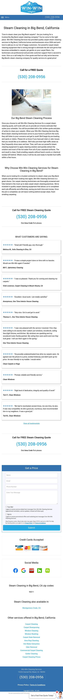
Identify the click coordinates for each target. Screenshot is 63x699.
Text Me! (10, 504)
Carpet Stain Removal (31, 634)
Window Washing (31, 631)
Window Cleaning (31, 628)
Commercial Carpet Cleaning (31, 648)
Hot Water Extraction (31, 641)
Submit (31, 525)
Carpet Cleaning (31, 621)
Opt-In (9, 511)
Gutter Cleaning (31, 651)
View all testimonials (31, 421)
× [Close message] (54, 693)
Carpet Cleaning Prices (31, 654)
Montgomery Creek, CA (31, 605)
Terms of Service (47, 690)
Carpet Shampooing (31, 625)
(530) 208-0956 (52, 17)
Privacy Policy (28, 520)
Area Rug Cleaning (31, 638)
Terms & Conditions (40, 520)
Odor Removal (31, 644)
